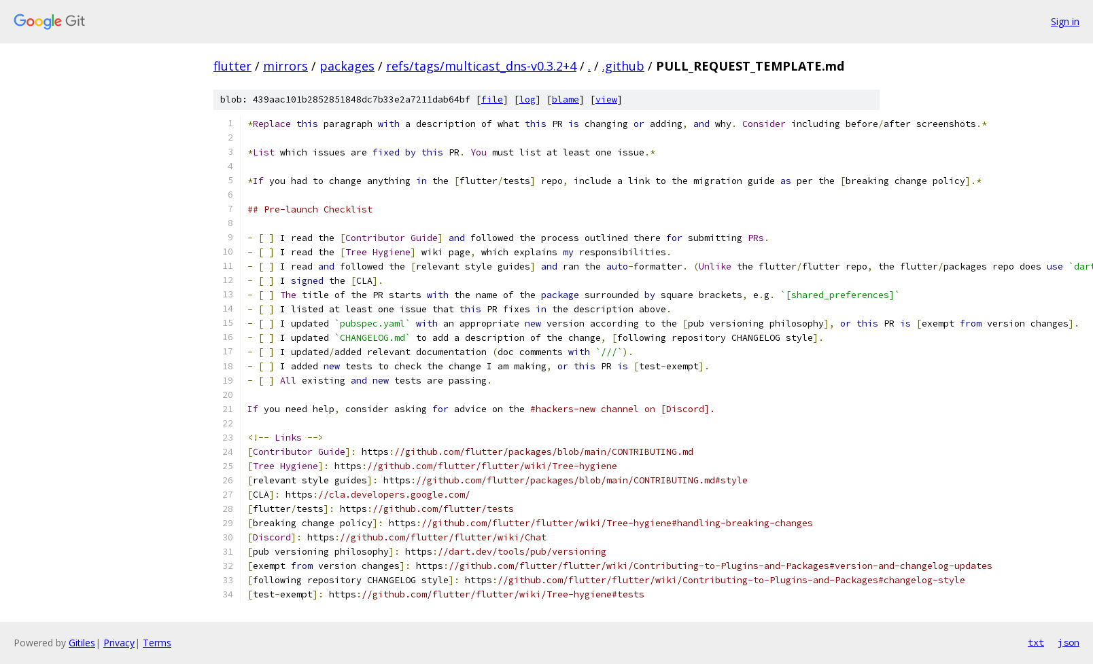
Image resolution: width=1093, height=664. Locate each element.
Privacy (119, 642)
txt (1036, 642)
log (527, 99)
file (492, 99)
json (1068, 642)
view (606, 99)
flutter (232, 66)
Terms (157, 642)
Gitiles (82, 642)
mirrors (285, 66)
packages (347, 66)
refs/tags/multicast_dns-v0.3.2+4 (481, 66)
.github (623, 66)
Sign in (1065, 21)
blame (565, 99)
